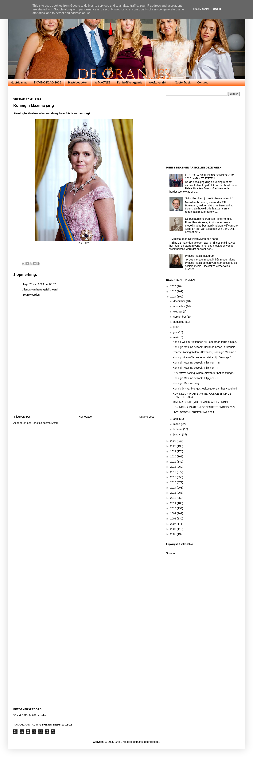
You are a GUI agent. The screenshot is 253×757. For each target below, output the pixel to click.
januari (177, 434)
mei (175, 337)
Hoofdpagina (19, 82)
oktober (178, 311)
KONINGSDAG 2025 (47, 82)
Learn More (201, 9)
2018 (173, 466)
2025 (173, 291)
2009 (173, 513)
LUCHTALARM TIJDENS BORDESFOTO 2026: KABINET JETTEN (209, 177)
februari (178, 429)
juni (175, 332)
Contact (202, 82)
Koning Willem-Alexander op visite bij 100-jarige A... (203, 357)
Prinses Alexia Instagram (199, 255)
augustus (179, 321)
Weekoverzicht (158, 82)
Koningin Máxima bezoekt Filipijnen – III (196, 362)
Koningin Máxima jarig (186, 383)
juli (175, 326)
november (179, 306)
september (180, 316)
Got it (217, 9)
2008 (173, 518)
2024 (173, 296)
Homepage (85, 416)
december (179, 301)
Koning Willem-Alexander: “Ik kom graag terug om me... (205, 341)
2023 (173, 440)
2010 (173, 508)
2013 (173, 492)
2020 (173, 456)
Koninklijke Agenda (129, 82)
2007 (173, 523)
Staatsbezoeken (78, 82)
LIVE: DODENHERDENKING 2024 (193, 412)
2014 (173, 487)
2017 (173, 472)
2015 (173, 482)
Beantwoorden (31, 294)
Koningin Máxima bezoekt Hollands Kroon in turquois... (205, 347)
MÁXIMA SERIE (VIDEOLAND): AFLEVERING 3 (201, 402)
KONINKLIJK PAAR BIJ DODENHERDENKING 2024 (204, 407)
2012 (173, 497)
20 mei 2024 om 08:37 (42, 284)
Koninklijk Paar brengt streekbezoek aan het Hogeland (205, 388)
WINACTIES (103, 82)
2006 (173, 528)
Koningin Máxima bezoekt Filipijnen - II (195, 367)
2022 (173, 446)
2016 (173, 477)
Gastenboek (183, 82)
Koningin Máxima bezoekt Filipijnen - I (195, 378)
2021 (173, 451)
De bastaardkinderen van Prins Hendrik (208, 218)
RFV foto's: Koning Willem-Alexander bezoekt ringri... (204, 373)
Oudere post (146, 416)
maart (177, 424)
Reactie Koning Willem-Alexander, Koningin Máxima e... (206, 352)
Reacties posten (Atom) (45, 422)
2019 (173, 461)
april (176, 418)
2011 (173, 503)
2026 (173, 286)
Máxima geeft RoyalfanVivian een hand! (194, 238)
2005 (173, 534)
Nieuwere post (22, 416)
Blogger (154, 741)
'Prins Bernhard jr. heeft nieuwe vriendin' (209, 198)
